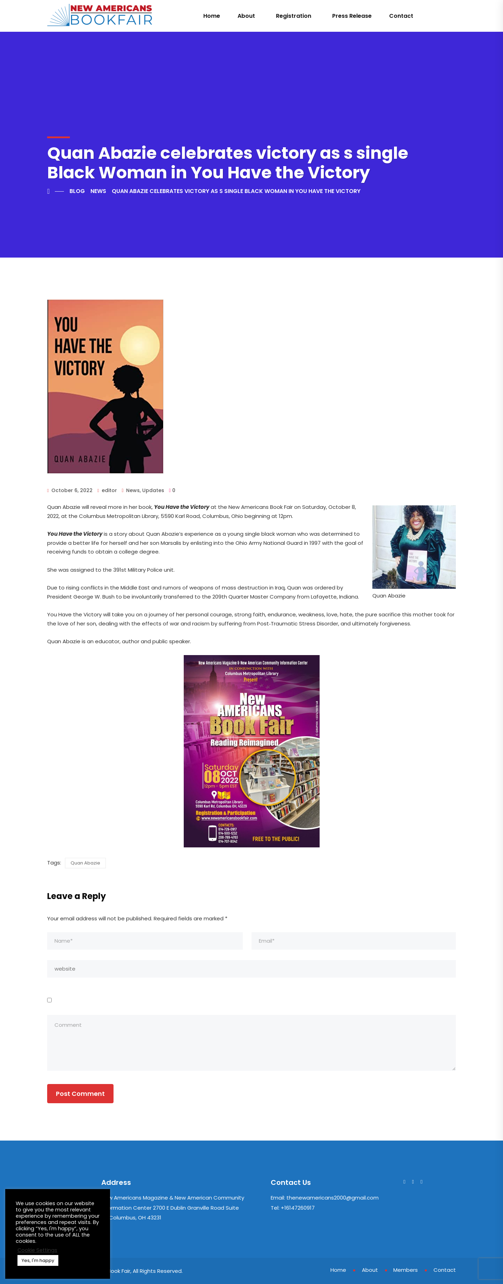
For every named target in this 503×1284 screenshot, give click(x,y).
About (246, 16)
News (133, 490)
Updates (153, 490)
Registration (293, 16)
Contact (401, 16)
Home (211, 16)
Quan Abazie (85, 863)
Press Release (352, 16)
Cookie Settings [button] (37, 1250)
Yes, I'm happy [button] (38, 1260)
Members (405, 1270)
